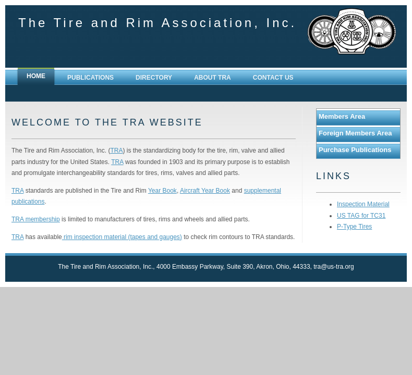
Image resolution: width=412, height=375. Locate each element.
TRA (116, 150)
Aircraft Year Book (205, 190)
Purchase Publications (355, 150)
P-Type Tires (354, 226)
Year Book (162, 190)
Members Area (342, 116)
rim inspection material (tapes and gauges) (122, 237)
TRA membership (35, 219)
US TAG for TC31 (361, 215)
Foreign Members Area (355, 133)
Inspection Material (363, 204)
